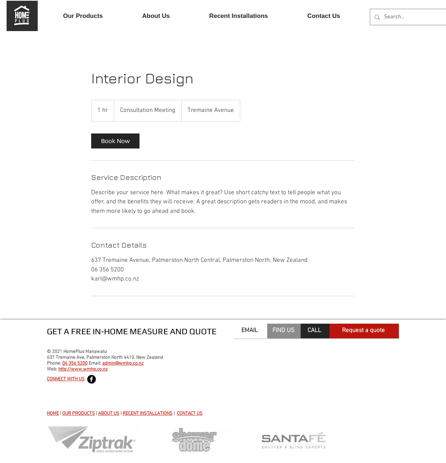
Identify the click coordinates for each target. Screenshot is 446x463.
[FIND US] (284, 331)
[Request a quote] (364, 331)
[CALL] (315, 331)
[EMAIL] (250, 331)
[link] (115, 140)
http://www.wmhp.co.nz (83, 369)
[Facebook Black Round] (91, 379)
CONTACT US (189, 414)
